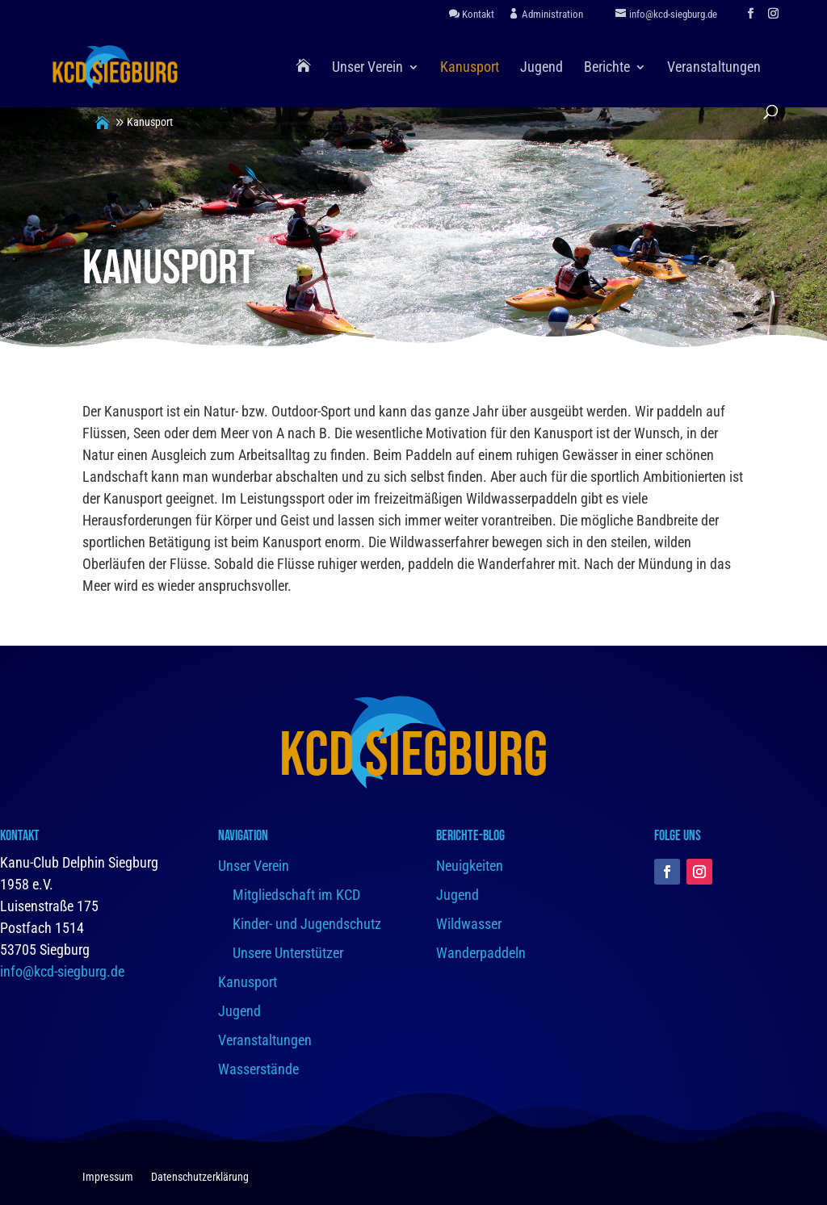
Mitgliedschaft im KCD (296, 894)
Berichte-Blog (470, 835)
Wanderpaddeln (481, 952)
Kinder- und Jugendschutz (307, 923)
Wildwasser (469, 923)
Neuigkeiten (469, 865)
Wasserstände (258, 1069)
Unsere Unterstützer (288, 952)
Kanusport (469, 68)
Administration (546, 14)
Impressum (107, 1177)
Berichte (607, 68)
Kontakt (471, 14)
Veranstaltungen (714, 68)
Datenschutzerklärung (200, 1177)
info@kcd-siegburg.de (62, 971)
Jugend (541, 68)
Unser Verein (367, 68)
